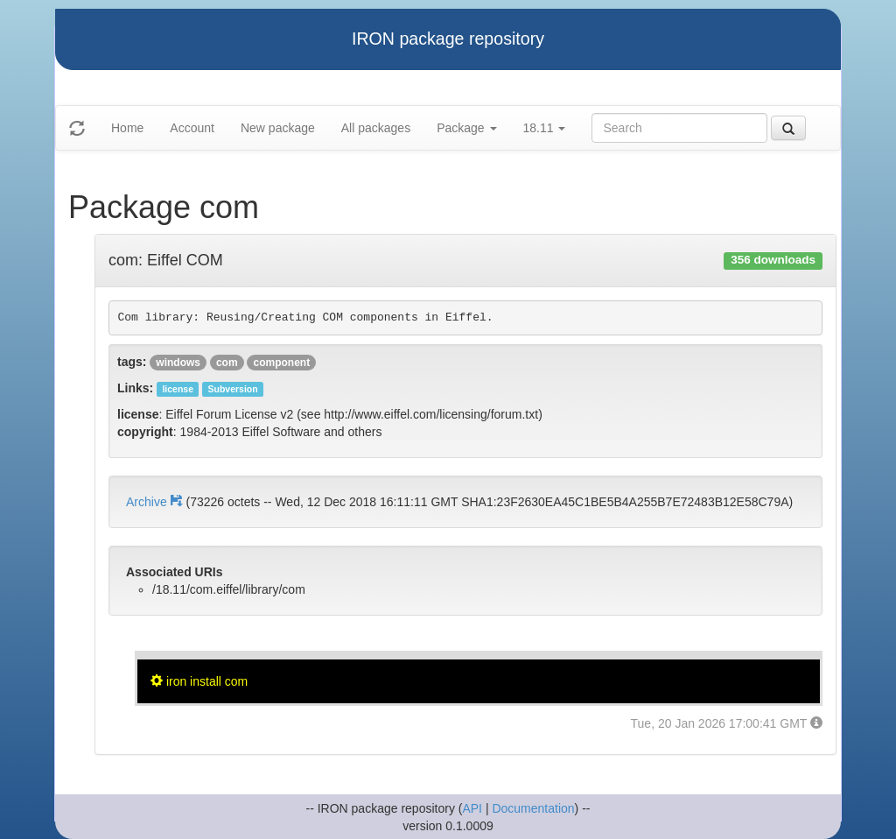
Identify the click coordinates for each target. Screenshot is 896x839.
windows (178, 362)
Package (466, 128)
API (472, 808)
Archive (156, 502)
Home (127, 128)
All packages (375, 128)
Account (192, 128)
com (227, 362)
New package (278, 128)
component (281, 362)
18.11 (544, 128)
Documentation (533, 808)
